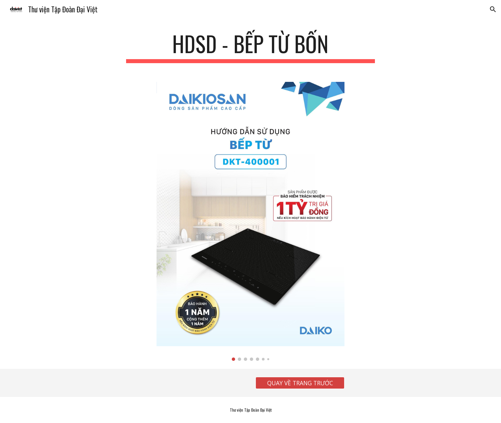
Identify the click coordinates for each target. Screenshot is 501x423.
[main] (250, 47)
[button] (493, 9)
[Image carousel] (250, 221)
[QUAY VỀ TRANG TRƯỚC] (300, 383)
